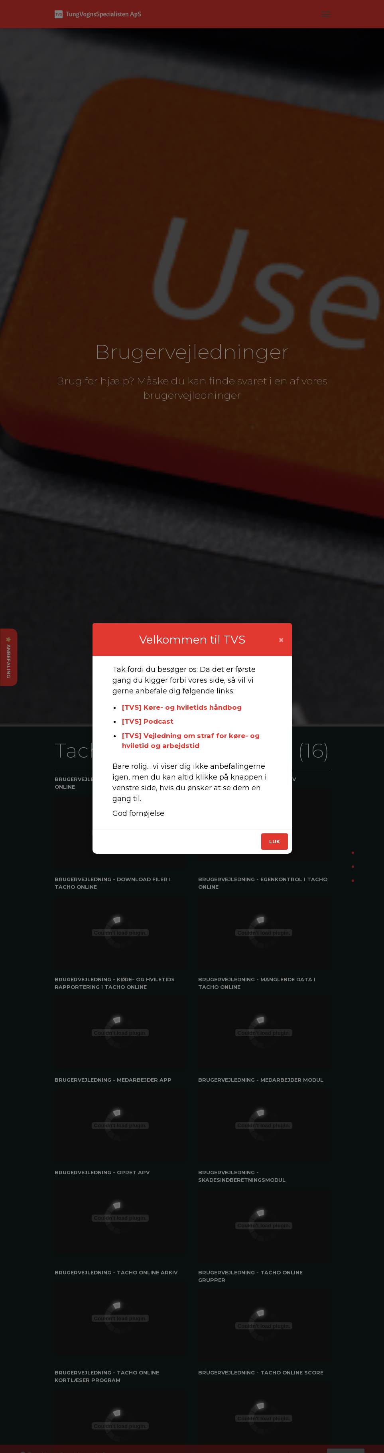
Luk (274, 842)
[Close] (281, 640)
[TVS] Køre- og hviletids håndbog (182, 707)
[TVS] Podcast (147, 721)
